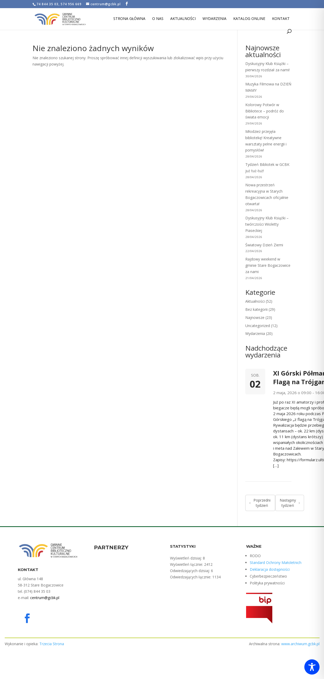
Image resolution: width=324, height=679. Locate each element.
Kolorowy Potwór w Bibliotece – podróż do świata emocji (264, 111)
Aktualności (183, 19)
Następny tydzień (290, 503)
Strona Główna (129, 19)
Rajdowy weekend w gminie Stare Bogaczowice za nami (267, 265)
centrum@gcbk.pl (44, 597)
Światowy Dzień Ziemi (264, 244)
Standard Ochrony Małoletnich (275, 562)
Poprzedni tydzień (259, 503)
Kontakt (281, 19)
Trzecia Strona (51, 643)
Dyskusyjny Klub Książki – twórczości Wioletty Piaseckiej (267, 224)
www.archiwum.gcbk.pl (300, 643)
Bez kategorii (256, 309)
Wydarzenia (214, 19)
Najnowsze (254, 317)
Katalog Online (249, 19)
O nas (157, 19)
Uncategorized (257, 325)
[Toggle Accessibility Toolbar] (312, 667)
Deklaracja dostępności (270, 569)
